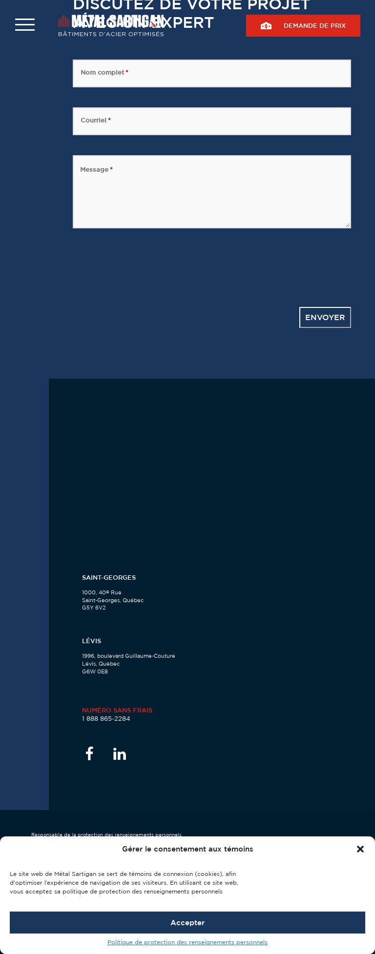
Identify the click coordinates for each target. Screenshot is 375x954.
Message (96, 169)
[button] (360, 849)
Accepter (187, 922)
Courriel (96, 120)
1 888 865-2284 (106, 718)
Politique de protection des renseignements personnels (187, 942)
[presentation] (147, 267)
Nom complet (104, 72)
